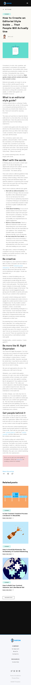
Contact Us (15, 654)
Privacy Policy (15, 678)
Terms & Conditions (15, 675)
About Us (15, 651)
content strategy (10, 432)
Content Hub (15, 662)
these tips (19, 459)
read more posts (8, 597)
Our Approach (15, 649)
